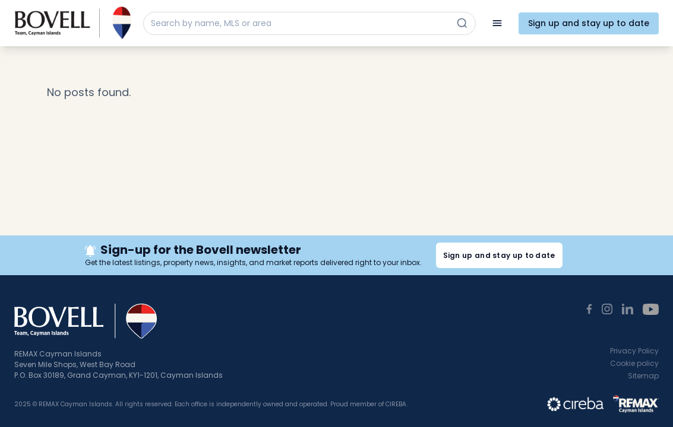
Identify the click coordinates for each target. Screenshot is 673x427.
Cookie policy (634, 363)
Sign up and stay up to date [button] (499, 255)
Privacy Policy (634, 351)
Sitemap (643, 376)
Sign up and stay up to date (588, 23)
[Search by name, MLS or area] (299, 23)
